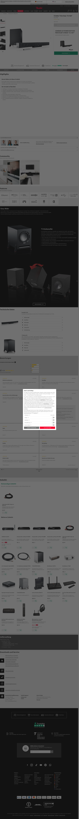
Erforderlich (27, 414)
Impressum (36, 412)
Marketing (26, 420)
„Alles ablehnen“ (43, 399)
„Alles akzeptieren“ (46, 403)
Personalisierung (27, 422)
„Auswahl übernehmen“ (49, 407)
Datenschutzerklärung (28, 412)
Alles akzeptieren (47, 427)
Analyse (26, 417)
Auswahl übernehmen (31, 427)
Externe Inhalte (27, 425)
